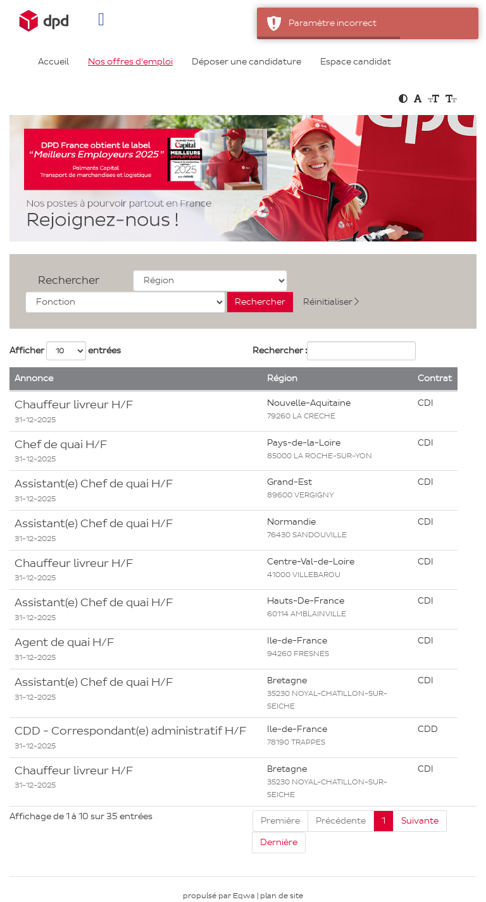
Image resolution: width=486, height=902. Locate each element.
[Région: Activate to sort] (337, 379)
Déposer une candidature (246, 61)
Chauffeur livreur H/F (74, 404)
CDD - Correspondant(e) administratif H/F (130, 731)
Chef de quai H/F (61, 444)
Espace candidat (355, 61)
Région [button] (282, 378)
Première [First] (280, 820)
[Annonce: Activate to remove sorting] (135, 379)
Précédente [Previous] (341, 820)
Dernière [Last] (278, 842)
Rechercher (68, 280)
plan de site (281, 895)
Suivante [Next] (420, 820)
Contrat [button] (435, 378)
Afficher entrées (65, 350)
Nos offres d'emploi (130, 61)
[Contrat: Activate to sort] (435, 379)
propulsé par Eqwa (220, 895)
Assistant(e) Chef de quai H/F (94, 484)
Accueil (53, 61)
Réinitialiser (331, 301)
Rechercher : (279, 350)
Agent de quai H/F (64, 642)
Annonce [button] (34, 378)
